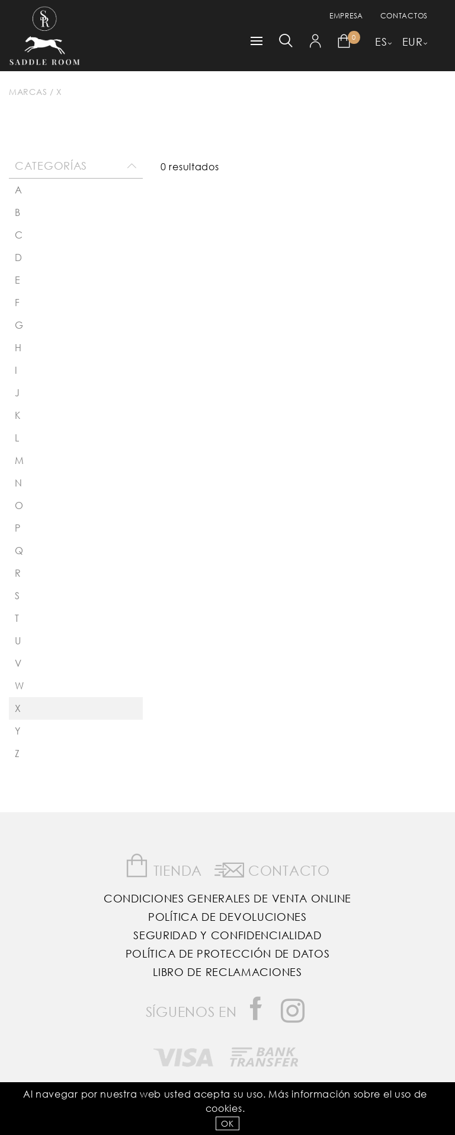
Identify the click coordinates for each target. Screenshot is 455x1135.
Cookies (224, 1108)
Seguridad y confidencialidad (227, 935)
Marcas (28, 91)
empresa (346, 16)
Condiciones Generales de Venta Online (227, 898)
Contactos (404, 16)
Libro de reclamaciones (227, 971)
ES (381, 41)
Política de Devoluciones (227, 916)
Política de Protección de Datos (228, 953)
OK (227, 1123)
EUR (412, 41)
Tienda (163, 866)
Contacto (272, 868)
